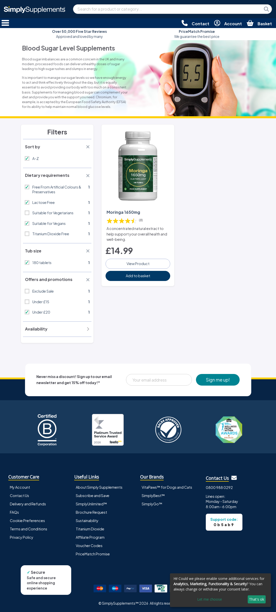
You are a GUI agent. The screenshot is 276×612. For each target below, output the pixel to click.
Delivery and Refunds (28, 504)
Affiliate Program (90, 537)
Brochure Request (91, 512)
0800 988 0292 (219, 487)
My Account (20, 487)
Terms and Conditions (28, 529)
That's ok (256, 599)
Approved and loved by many (79, 34)
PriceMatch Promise (93, 554)
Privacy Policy (21, 537)
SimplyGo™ (152, 504)
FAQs (14, 512)
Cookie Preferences (27, 520)
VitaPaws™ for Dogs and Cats (167, 487)
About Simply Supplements (99, 487)
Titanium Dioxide (90, 529)
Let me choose (209, 599)
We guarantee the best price (196, 34)
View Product (138, 263)
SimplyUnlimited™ (91, 504)
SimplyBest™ (153, 495)
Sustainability (87, 520)
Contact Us (19, 495)
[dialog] (220, 590)
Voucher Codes (89, 545)
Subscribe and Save (92, 495)
